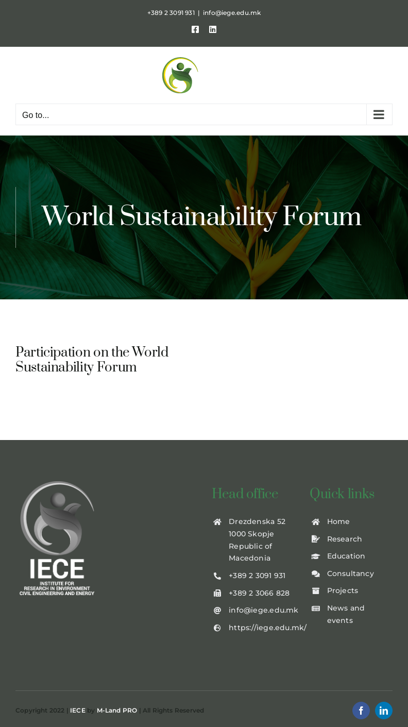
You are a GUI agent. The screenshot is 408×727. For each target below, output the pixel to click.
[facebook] (361, 710)
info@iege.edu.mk (232, 12)
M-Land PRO (117, 710)
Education (346, 556)
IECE (78, 710)
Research (345, 539)
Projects (343, 590)
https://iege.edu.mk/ (268, 627)
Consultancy (350, 573)
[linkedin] (384, 710)
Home (338, 521)
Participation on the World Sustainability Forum (91, 360)
